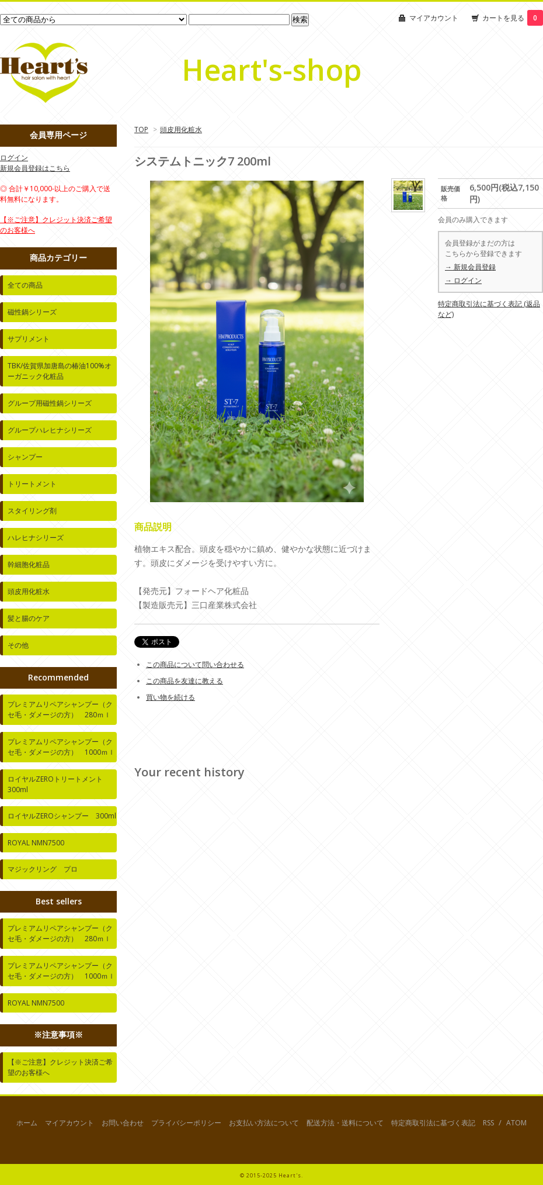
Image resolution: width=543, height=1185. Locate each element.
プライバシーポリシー (186, 1123)
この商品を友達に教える (184, 681)
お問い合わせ (123, 1123)
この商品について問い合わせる (195, 664)
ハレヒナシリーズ (36, 538)
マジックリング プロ (43, 869)
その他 (18, 645)
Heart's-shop (271, 69)
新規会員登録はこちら (35, 168)
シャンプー (25, 457)
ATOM (516, 1123)
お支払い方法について (264, 1123)
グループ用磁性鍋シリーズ (50, 403)
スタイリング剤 (32, 511)
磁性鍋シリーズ (32, 312)
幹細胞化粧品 (29, 564)
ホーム (26, 1123)
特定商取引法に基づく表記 (433, 1123)
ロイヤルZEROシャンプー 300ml (62, 816)
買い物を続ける (170, 697)
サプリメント (29, 339)
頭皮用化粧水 (181, 129)
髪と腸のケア (29, 618)
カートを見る (512, 18)
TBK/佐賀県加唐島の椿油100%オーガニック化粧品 (60, 371)
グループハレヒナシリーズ (50, 430)
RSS (488, 1123)
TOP (141, 129)
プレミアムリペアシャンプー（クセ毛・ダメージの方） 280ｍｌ (60, 709)
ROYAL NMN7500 (36, 843)
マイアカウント (433, 18)
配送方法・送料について (345, 1123)
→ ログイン (463, 280)
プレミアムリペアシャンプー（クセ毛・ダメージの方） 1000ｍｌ (61, 747)
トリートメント (32, 484)
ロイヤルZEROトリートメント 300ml (59, 784)
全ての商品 (25, 285)
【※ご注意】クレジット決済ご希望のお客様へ (60, 1067)
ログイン (14, 158)
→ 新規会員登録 (470, 267)
